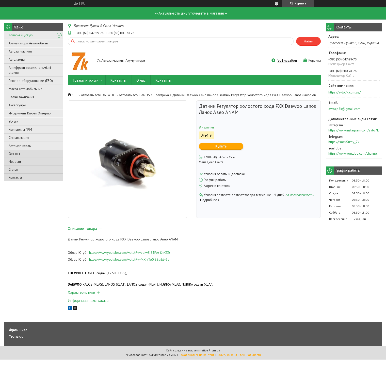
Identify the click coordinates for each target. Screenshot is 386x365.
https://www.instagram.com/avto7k (353, 130)
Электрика (161, 95)
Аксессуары (17, 105)
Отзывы (14, 153)
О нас (140, 80)
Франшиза (16, 342)
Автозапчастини (20, 51)
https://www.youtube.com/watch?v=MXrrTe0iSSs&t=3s (129, 265)
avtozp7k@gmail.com (344, 109)
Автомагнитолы (20, 146)
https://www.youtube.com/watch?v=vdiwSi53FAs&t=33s (130, 258)
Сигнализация (19, 137)
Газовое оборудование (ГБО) (31, 80)
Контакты (15, 177)
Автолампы (17, 59)
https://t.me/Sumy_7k (343, 142)
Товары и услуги (21, 35)
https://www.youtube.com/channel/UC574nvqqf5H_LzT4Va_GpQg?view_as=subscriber (354, 153)
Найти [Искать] (308, 41)
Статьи (13, 169)
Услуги (13, 121)
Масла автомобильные (26, 89)
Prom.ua (214, 356)
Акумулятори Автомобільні (28, 43)
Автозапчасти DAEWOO (98, 95)
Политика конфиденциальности (238, 360)
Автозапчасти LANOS (134, 95)
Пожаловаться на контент (196, 360)
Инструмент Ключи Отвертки (30, 113)
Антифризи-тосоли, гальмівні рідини (30, 70)
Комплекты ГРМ (20, 129)
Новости (15, 161)
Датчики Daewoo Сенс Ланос (194, 95)
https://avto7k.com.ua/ (344, 92)
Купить (221, 146)
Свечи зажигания (21, 97)
